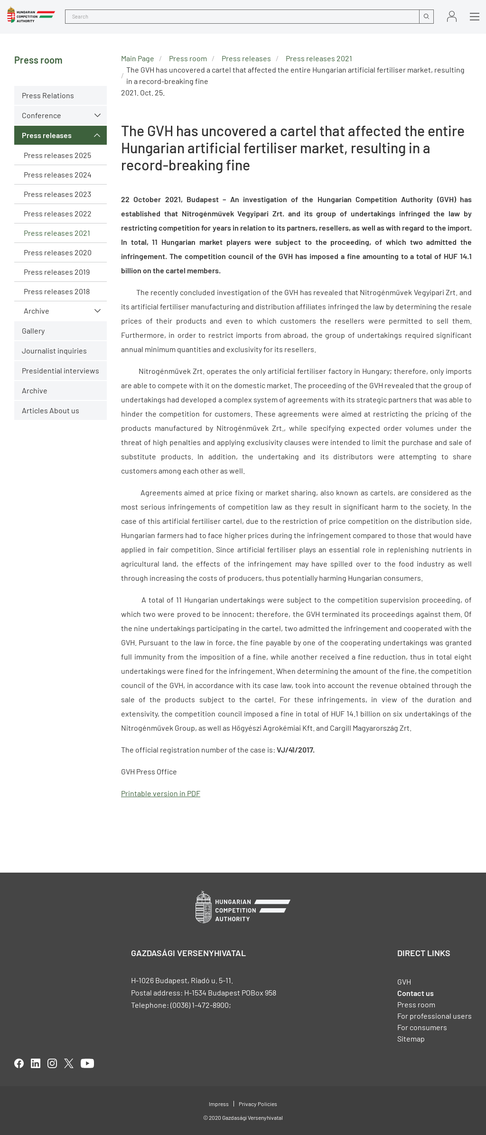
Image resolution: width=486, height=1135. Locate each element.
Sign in (451, 16)
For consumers (422, 1027)
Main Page (137, 58)
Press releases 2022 (58, 213)
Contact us (415, 992)
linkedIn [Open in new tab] (35, 1063)
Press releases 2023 (57, 193)
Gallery (33, 330)
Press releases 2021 (57, 232)
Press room (188, 58)
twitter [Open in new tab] (69, 1063)
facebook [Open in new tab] (19, 1063)
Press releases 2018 (57, 291)
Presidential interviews (60, 370)
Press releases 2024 (58, 174)
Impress (219, 1103)
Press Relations (48, 95)
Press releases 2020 (58, 252)
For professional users (434, 1015)
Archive (36, 310)
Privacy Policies (258, 1103)
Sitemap (411, 1038)
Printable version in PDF (160, 793)
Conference (41, 115)
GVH (404, 981)
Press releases (47, 135)
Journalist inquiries (54, 350)
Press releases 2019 (57, 271)
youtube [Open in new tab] (87, 1063)
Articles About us (50, 410)
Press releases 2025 (57, 154)
